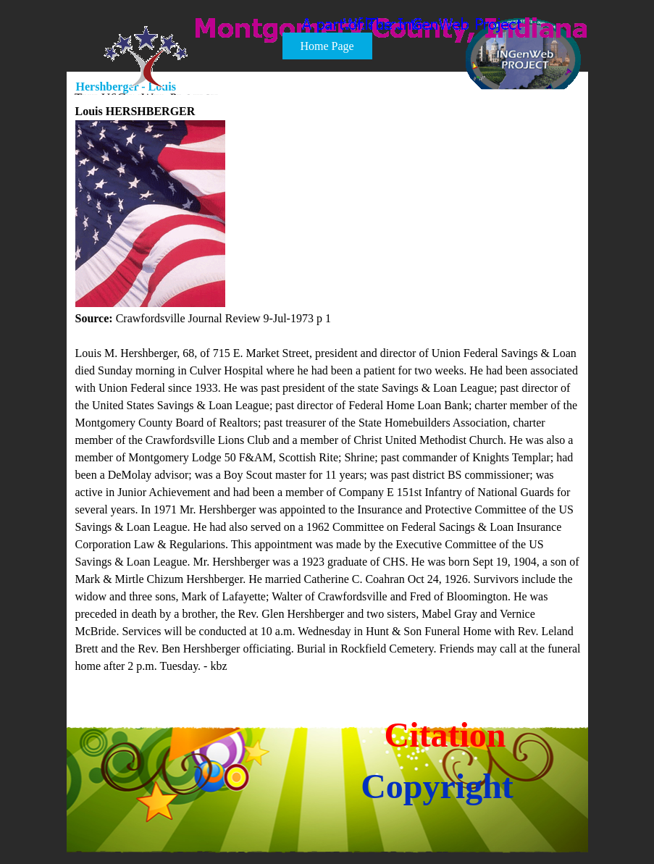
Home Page (326, 46)
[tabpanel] (328, 389)
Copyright (437, 786)
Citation (445, 735)
